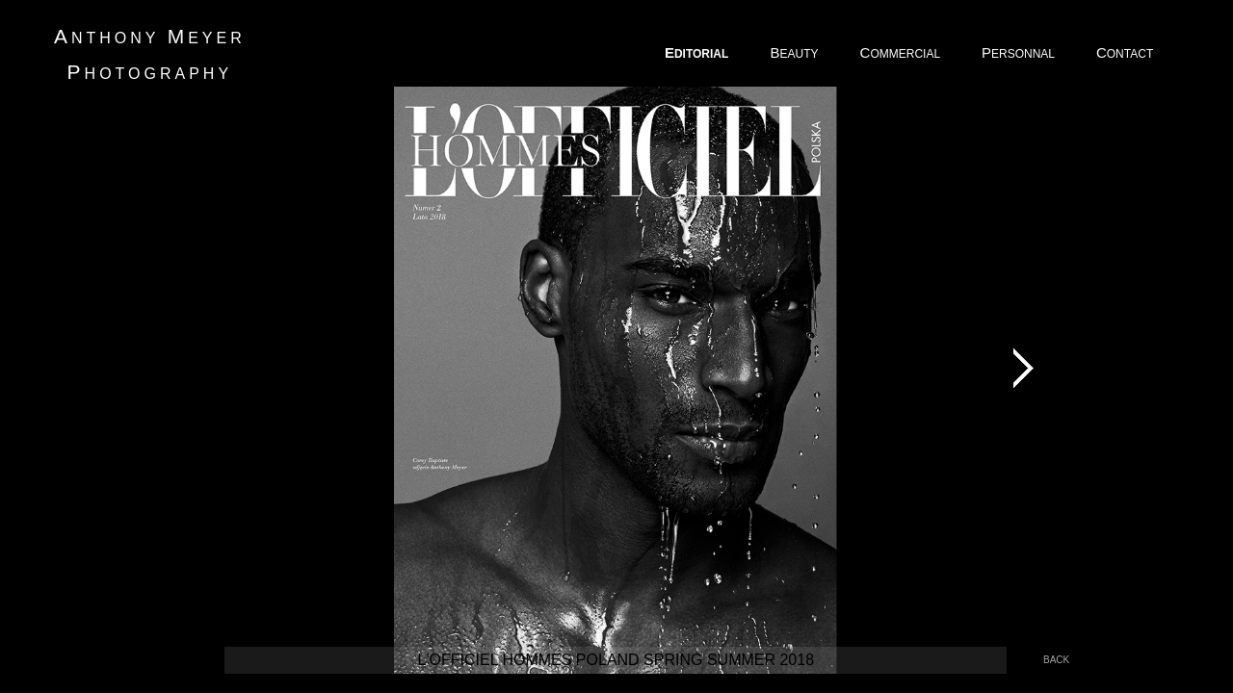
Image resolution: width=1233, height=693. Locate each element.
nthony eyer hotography (150, 54)
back (1056, 659)
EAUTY (795, 52)
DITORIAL (698, 52)
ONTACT (1126, 52)
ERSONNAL (1020, 52)
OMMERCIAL (901, 52)
